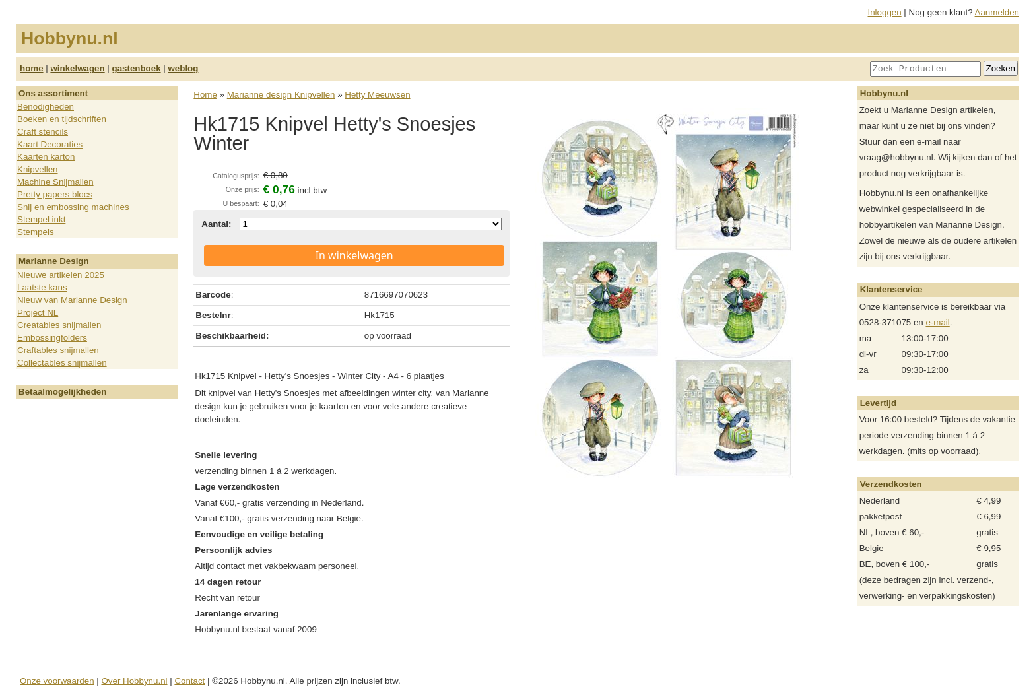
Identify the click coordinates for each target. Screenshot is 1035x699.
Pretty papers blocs (54, 194)
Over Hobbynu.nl (135, 681)
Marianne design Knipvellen (281, 95)
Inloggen (885, 12)
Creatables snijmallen (59, 325)
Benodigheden (45, 107)
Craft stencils (42, 132)
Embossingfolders (52, 338)
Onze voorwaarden (57, 681)
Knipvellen (37, 169)
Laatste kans (42, 287)
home (32, 68)
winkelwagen (77, 68)
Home (205, 95)
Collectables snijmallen (62, 363)
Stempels (35, 232)
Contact (189, 681)
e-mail (937, 322)
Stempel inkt (41, 219)
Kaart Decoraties (50, 144)
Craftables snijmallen (58, 350)
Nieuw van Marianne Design (72, 300)
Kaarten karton (46, 157)
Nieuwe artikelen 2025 (60, 275)
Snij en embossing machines (73, 207)
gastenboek (136, 68)
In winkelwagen (354, 255)
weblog (183, 68)
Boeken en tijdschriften (61, 119)
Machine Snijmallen (55, 182)
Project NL (37, 312)
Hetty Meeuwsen (377, 95)
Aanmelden (997, 12)
